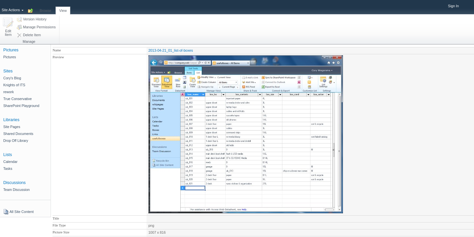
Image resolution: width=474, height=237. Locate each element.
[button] (8, 27)
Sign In (453, 6)
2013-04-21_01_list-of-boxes (170, 50)
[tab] (45, 7)
